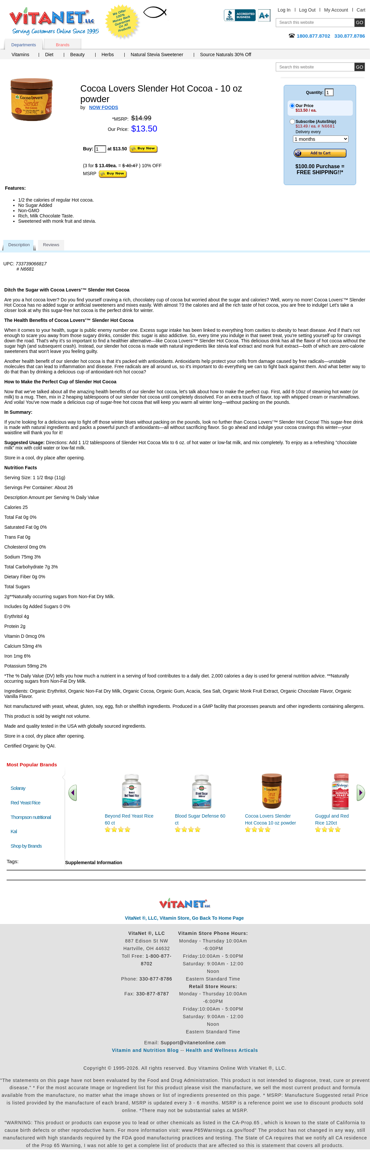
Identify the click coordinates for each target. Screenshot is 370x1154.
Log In (284, 10)
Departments (23, 44)
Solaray (18, 788)
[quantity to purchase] (100, 149)
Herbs (108, 54)
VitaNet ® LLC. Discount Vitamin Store (185, 903)
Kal (14, 831)
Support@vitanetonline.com (193, 1042)
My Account (336, 10)
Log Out (307, 10)
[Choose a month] (321, 138)
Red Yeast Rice (25, 802)
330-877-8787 (152, 993)
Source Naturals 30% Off (225, 54)
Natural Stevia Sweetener (157, 54)
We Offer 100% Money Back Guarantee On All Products (122, 22)
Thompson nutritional (31, 817)
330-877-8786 (156, 978)
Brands (62, 44)
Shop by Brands (28, 846)
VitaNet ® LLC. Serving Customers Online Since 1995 (54, 21)
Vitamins (20, 54)
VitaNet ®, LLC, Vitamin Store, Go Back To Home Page (184, 918)
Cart (361, 10)
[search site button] (359, 67)
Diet (49, 54)
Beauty (77, 54)
